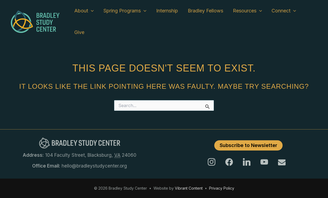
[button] (91, 11)
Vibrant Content (189, 188)
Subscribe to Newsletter (248, 145)
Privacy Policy (221, 188)
